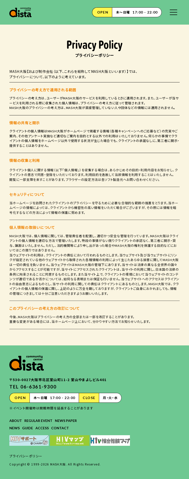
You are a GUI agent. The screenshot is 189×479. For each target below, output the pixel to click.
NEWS (14, 428)
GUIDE (27, 428)
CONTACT (60, 428)
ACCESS (42, 428)
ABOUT (15, 420)
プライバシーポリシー (25, 456)
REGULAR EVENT (38, 420)
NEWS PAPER (66, 420)
